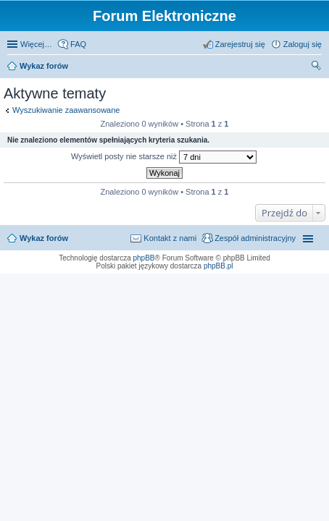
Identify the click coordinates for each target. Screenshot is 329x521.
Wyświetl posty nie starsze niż (164, 157)
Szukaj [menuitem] (317, 67)
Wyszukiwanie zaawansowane (66, 110)
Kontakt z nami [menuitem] (169, 238)
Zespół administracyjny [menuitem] (255, 238)
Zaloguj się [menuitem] (302, 44)
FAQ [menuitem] (78, 44)
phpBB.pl (218, 266)
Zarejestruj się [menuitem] (240, 44)
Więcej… (36, 44)
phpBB (144, 258)
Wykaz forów (44, 66)
